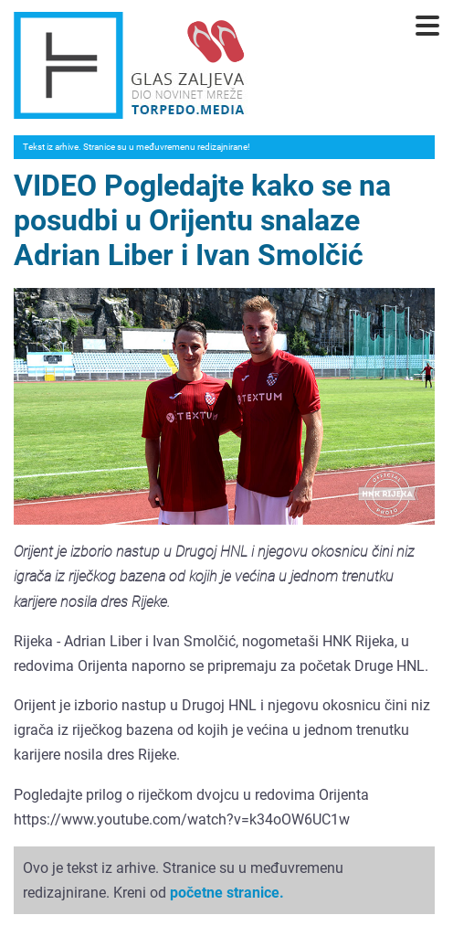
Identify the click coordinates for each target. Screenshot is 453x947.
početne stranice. (227, 892)
